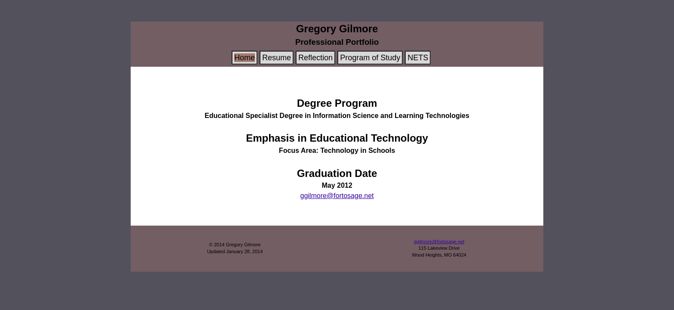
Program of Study (370, 57)
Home (244, 57)
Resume (276, 57)
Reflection (315, 57)
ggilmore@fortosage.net (337, 195)
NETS (417, 57)
